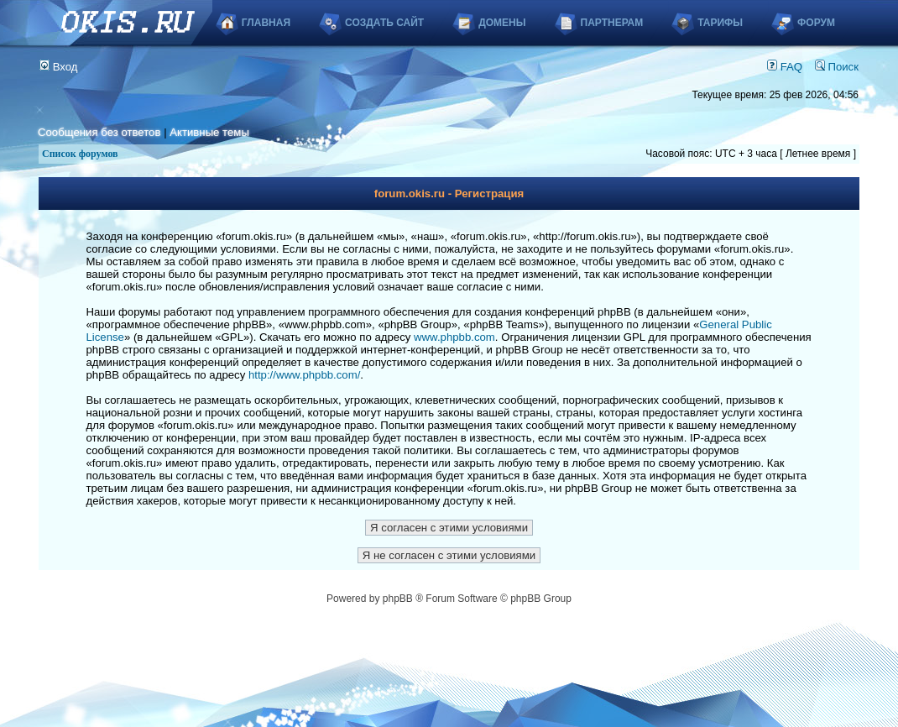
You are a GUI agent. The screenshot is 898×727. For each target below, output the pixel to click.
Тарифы (720, 23)
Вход (58, 66)
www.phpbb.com (454, 337)
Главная (266, 23)
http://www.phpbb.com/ (304, 375)
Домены (501, 23)
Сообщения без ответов (99, 132)
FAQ (784, 66)
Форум (816, 23)
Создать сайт (384, 23)
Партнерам (612, 23)
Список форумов (80, 154)
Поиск (837, 66)
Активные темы (209, 132)
